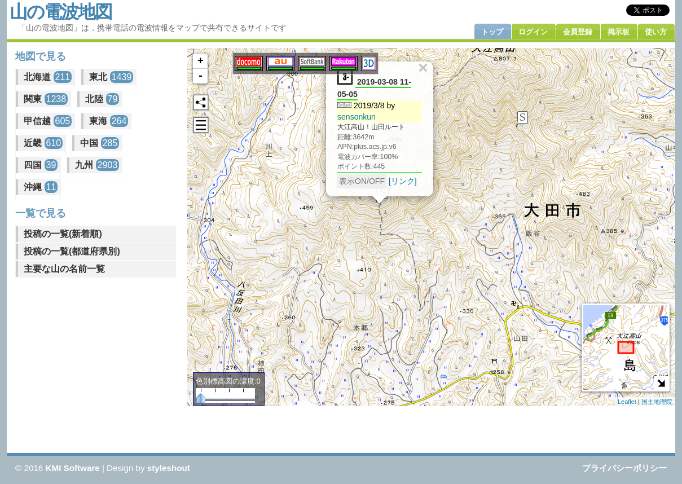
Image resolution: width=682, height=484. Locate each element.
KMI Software (73, 468)
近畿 (43, 143)
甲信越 (48, 121)
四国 (41, 165)
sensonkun (356, 116)
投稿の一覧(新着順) (63, 234)
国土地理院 (656, 401)
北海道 (48, 77)
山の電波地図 (61, 12)
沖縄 (41, 187)
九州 (97, 165)
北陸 (102, 99)
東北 (111, 77)
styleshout (168, 468)
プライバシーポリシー (624, 468)
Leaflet (627, 401)
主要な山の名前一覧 (64, 269)
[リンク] (403, 180)
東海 (108, 121)
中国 (99, 143)
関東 (46, 99)
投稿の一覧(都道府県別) (72, 251)
